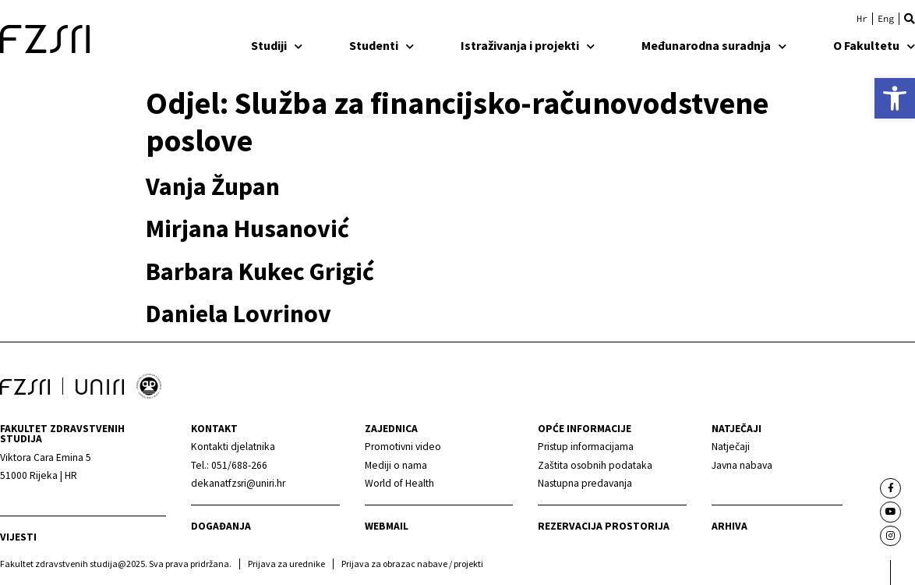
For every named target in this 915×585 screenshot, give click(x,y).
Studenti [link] (381, 45)
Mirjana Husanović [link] (247, 228)
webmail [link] (386, 526)
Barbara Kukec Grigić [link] (260, 271)
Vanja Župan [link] (213, 186)
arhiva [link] (729, 526)
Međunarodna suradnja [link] (713, 45)
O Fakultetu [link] (874, 45)
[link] (894, 98)
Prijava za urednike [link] (286, 563)
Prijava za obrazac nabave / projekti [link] (412, 563)
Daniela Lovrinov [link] (238, 313)
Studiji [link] (276, 45)
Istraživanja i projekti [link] (528, 45)
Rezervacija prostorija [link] (603, 526)
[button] (909, 18)
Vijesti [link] (18, 537)
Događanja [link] (221, 526)
